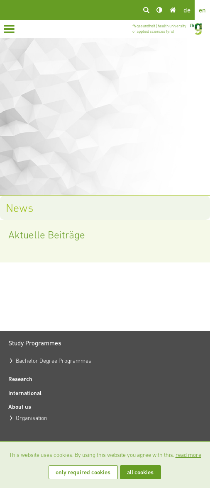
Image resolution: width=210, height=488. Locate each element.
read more (188, 455)
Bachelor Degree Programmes (53, 360)
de (186, 10)
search (146, 10)
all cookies (140, 472)
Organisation (31, 418)
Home (172, 10)
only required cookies (83, 472)
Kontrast (159, 10)
